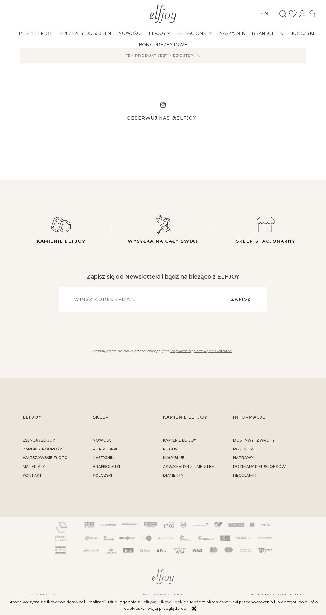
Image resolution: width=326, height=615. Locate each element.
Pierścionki (105, 449)
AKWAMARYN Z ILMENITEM (189, 467)
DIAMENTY (173, 475)
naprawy (243, 458)
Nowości (102, 440)
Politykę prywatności (213, 350)
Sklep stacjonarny (265, 229)
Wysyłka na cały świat (163, 229)
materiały (34, 467)
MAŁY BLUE (173, 458)
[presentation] (159, 329)
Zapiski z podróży (42, 449)
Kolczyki (102, 475)
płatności (244, 449)
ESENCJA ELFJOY (39, 440)
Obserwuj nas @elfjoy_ (163, 118)
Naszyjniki (103, 458)
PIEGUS (170, 449)
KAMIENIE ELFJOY (179, 440)
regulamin (244, 475)
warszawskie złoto (45, 458)
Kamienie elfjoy (61, 229)
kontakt (32, 475)
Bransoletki (106, 467)
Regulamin (180, 350)
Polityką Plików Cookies (164, 601)
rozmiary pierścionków (259, 467)
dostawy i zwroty (254, 440)
